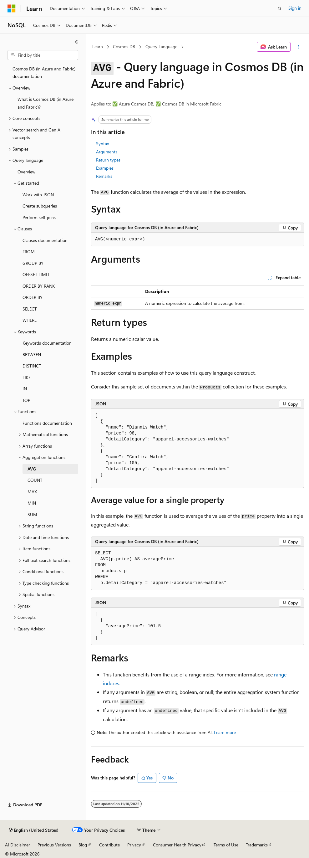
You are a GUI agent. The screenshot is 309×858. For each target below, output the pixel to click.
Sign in (294, 8)
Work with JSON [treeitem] (38, 195)
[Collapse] (76, 42)
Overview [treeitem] (26, 172)
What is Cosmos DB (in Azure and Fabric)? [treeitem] (45, 103)
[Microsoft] (12, 8)
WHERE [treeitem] (30, 320)
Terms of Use (226, 845)
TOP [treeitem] (26, 400)
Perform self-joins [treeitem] (39, 217)
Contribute (109, 845)
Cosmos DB (124, 46)
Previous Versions (54, 845)
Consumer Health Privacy (177, 845)
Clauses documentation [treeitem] (45, 240)
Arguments (106, 152)
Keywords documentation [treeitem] (47, 343)
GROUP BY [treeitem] (33, 263)
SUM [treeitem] (32, 514)
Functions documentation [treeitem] (47, 423)
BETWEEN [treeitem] (32, 354)
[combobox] (43, 55)
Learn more (225, 732)
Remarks (104, 176)
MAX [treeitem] (32, 492)
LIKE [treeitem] (27, 377)
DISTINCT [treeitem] (32, 366)
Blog (83, 845)
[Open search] (279, 8)
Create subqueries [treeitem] (40, 206)
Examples (105, 168)
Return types (108, 160)
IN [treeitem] (25, 389)
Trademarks (257, 845)
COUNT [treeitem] (35, 480)
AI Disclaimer (17, 845)
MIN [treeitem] (32, 503)
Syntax (102, 143)
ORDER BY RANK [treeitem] (39, 286)
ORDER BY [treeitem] (33, 297)
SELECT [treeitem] (30, 309)
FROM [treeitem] (29, 251)
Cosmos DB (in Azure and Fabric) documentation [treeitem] (44, 73)
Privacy (134, 845)
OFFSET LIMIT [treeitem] (36, 274)
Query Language (161, 46)
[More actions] (298, 47)
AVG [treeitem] (32, 469)
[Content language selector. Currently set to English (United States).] (33, 830)
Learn (97, 46)
